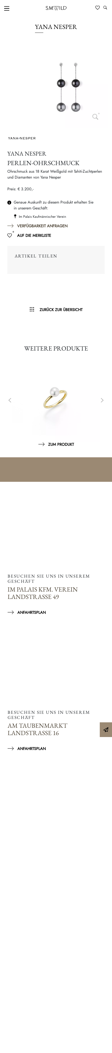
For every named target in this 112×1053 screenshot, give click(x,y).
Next (102, 400)
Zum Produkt (61, 444)
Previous (9, 400)
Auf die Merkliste (34, 235)
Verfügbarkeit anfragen (42, 226)
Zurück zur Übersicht (61, 310)
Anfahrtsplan (31, 612)
